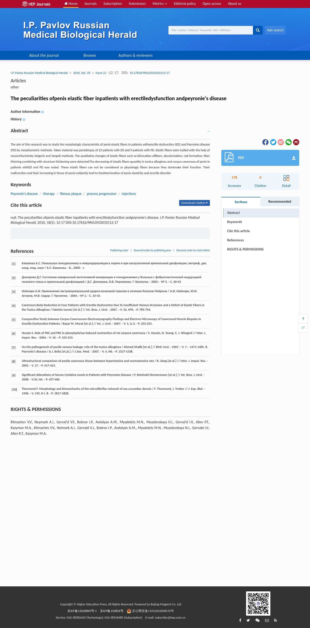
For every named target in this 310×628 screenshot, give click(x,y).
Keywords (234, 222)
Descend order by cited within (193, 250)
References (235, 240)
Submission (137, 3)
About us (234, 3)
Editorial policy (185, 3)
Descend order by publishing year (152, 250)
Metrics (160, 3)
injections (129, 193)
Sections (241, 202)
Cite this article (238, 231)
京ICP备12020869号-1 (82, 611)
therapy (49, 193)
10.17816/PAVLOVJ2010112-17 (150, 73)
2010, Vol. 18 (81, 73)
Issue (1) (101, 73)
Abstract (233, 212)
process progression (101, 193)
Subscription (113, 3)
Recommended (279, 201)
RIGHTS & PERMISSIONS (245, 249)
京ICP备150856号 (111, 611)
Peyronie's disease (24, 193)
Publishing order (119, 250)
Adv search (275, 30)
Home (71, 3)
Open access (212, 3)
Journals (90, 3)
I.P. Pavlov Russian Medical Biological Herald (39, 73)
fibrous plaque (70, 193)
